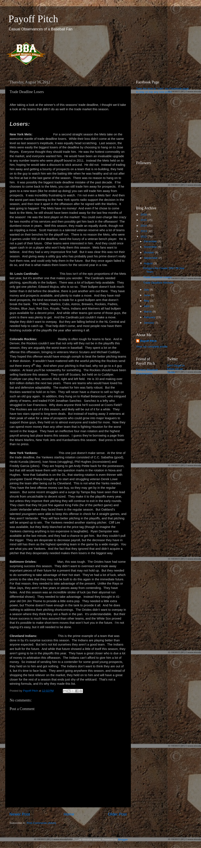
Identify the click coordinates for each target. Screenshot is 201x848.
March (148, 311)
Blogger (123, 839)
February (150, 317)
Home (69, 814)
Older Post (117, 814)
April (147, 306)
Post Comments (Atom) (41, 823)
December (151, 241)
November (151, 246)
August (148, 263)
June (147, 295)
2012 (144, 236)
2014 (144, 225)
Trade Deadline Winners (158, 282)
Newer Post (19, 814)
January (149, 322)
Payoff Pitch (33, 18)
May (147, 300)
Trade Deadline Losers (157, 277)
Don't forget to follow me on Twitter (176, 369)
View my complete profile (152, 346)
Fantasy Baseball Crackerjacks (147, 371)
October (149, 252)
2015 (144, 220)
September (151, 257)
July (147, 289)
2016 (144, 214)
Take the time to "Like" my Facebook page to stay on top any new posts (162, 90)
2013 (144, 231)
